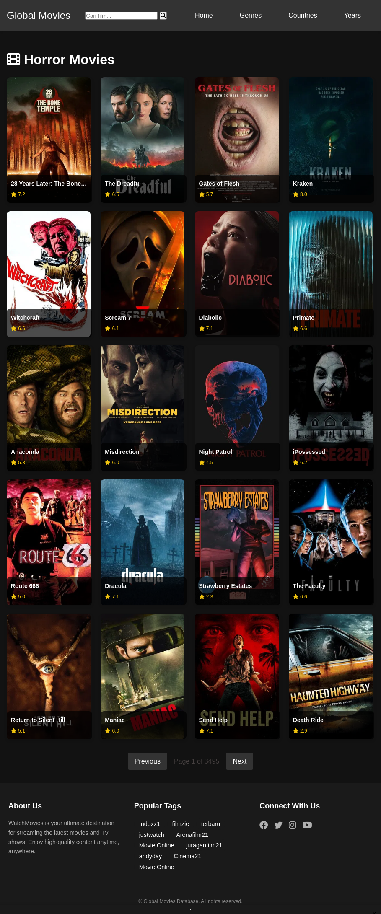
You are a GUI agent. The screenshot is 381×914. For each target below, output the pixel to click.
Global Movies (38, 15)
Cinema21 (188, 856)
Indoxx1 (149, 824)
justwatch (151, 834)
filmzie (180, 824)
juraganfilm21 (204, 845)
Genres (251, 15)
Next (239, 761)
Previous (148, 761)
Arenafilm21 (192, 834)
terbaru (210, 824)
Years (352, 15)
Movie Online (156, 845)
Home (204, 15)
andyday (150, 856)
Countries (302, 15)
